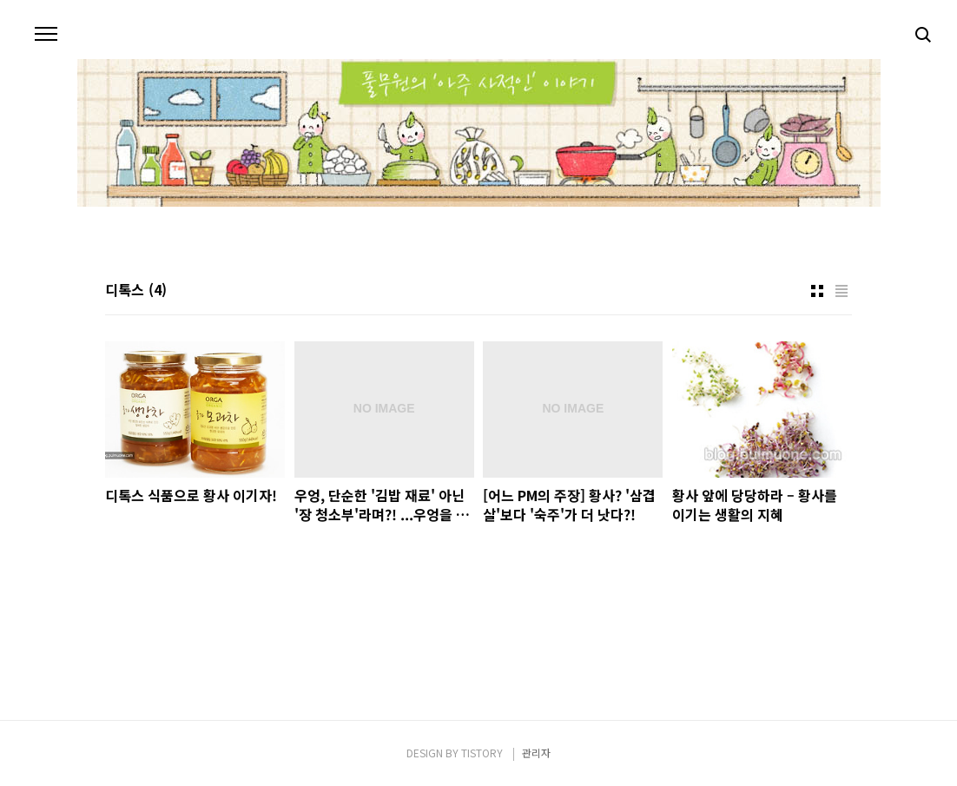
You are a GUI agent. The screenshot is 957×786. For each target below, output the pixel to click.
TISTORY (482, 752)
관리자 (536, 752)
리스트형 (841, 291)
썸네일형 (817, 291)
